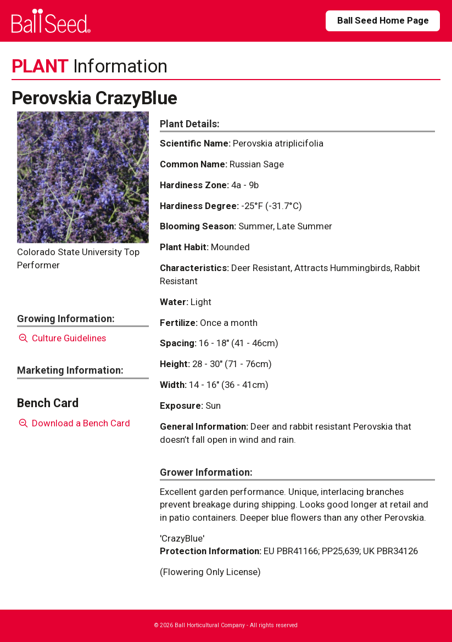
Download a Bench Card (74, 423)
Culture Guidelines (62, 338)
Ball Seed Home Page (383, 20)
